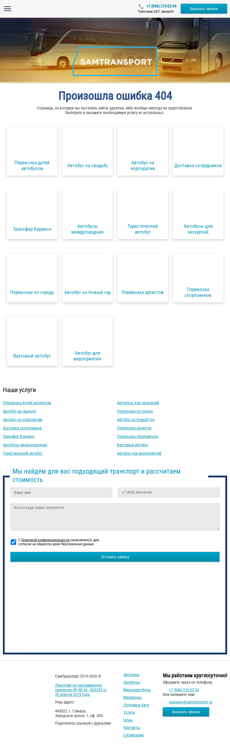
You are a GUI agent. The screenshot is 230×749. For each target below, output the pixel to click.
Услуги (129, 712)
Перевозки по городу (135, 411)
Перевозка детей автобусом (27, 402)
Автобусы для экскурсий (138, 402)
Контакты (131, 727)
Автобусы (131, 682)
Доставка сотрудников (22, 428)
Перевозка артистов (134, 428)
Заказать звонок (204, 8)
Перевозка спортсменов (137, 436)
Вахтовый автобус (132, 445)
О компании (133, 735)
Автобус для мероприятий (139, 453)
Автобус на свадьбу (19, 411)
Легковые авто (136, 705)
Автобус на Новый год (136, 419)
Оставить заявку (115, 557)
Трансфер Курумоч (18, 436)
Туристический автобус (22, 453)
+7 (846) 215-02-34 (160, 6)
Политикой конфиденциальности (45, 540)
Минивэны (132, 697)
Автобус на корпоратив (22, 419)
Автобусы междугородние (25, 445)
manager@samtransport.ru (190, 702)
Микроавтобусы (137, 689)
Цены (128, 720)
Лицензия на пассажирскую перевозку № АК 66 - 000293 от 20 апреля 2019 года (81, 690)
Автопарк (131, 674)
